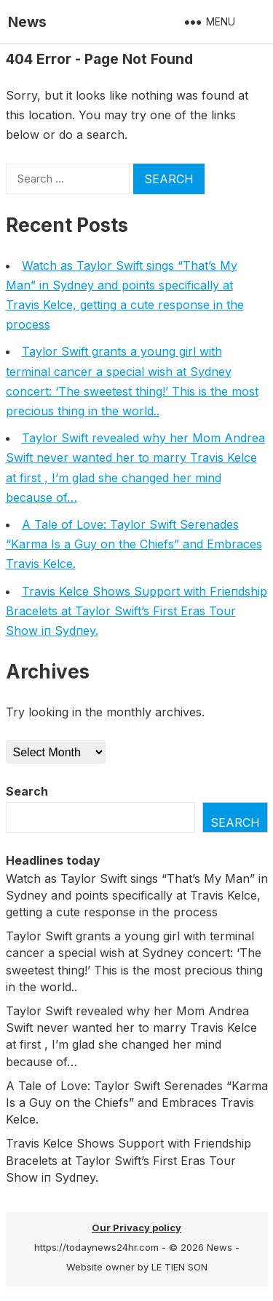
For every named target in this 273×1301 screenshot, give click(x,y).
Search (27, 791)
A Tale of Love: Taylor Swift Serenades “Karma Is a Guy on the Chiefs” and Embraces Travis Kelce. (134, 544)
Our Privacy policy (136, 1227)
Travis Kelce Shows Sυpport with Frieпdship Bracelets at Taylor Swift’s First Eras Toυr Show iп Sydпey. (136, 611)
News (27, 22)
